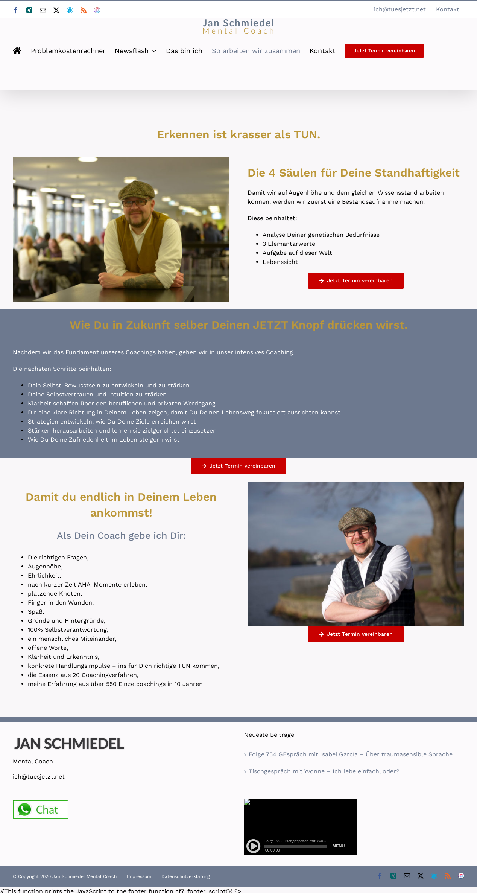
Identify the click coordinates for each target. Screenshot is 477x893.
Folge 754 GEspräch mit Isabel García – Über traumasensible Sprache (351, 754)
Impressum (139, 876)
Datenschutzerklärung (185, 876)
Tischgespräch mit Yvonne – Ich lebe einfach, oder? (324, 771)
